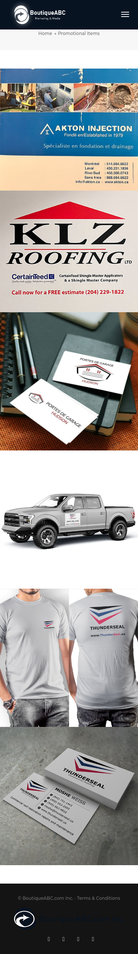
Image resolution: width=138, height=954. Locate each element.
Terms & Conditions (98, 898)
